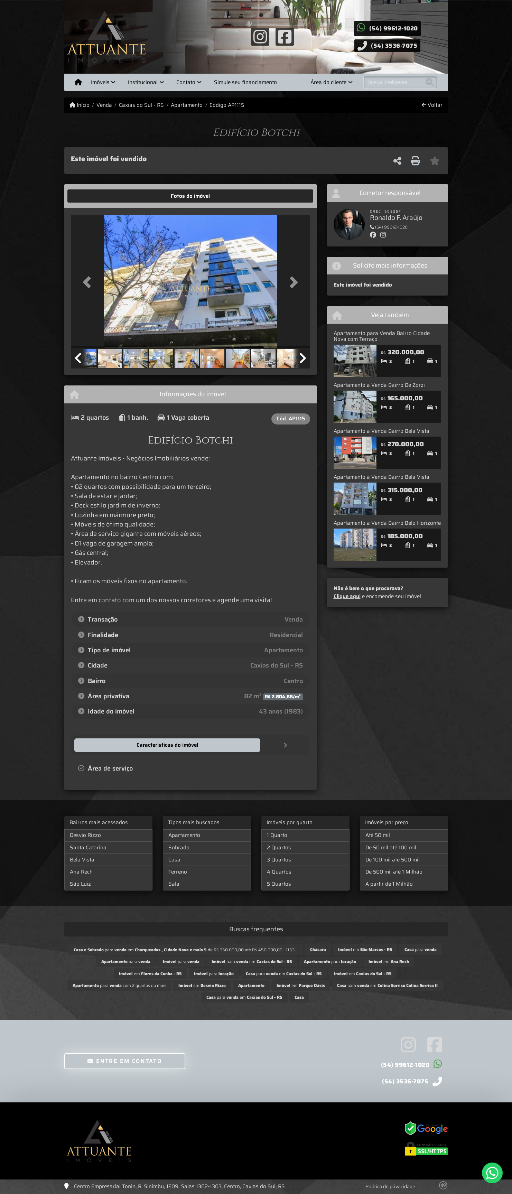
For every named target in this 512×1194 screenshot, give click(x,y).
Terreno (177, 871)
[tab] (92, 196)
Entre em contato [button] (124, 1060)
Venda (104, 105)
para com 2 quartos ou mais (119, 985)
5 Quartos (279, 883)
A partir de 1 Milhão (389, 883)
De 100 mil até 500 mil (392, 859)
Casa (174, 859)
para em (252, 961)
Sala (173, 883)
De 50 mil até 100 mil (390, 847)
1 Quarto (277, 835)
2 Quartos (279, 847)
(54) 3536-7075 (394, 45)
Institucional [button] (143, 82)
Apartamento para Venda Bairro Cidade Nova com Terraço (382, 336)
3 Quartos (279, 859)
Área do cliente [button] (328, 82)
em (365, 949)
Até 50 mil (377, 835)
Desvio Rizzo (85, 835)
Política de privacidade (390, 1186)
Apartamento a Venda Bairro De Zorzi (379, 385)
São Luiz (80, 883)
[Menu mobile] (78, 82)
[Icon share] (260, 36)
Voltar (432, 105)
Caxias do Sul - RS (141, 105)
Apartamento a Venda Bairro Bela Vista (381, 431)
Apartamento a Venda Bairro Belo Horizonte (387, 523)
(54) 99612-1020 (393, 28)
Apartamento (187, 105)
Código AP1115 (227, 105)
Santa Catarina (88, 847)
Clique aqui (347, 596)
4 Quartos (279, 871)
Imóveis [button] (100, 82)
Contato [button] (185, 82)
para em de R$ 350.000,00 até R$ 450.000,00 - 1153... (186, 949)
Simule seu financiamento (245, 82)
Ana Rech (81, 871)
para (420, 949)
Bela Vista (82, 859)
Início (79, 105)
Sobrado (178, 847)
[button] (89, 281)
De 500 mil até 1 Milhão (393, 871)
